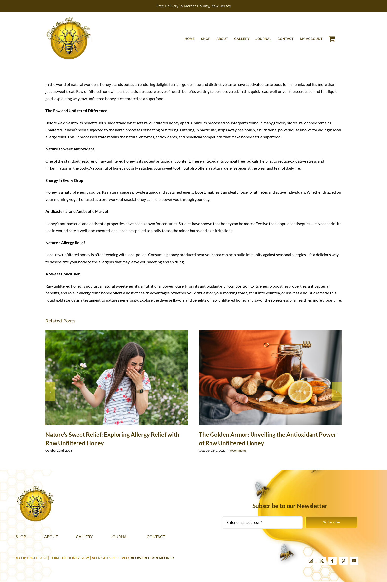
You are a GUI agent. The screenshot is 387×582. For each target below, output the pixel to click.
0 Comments (238, 450)
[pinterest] (343, 561)
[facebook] (332, 561)
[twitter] (321, 561)
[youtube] (354, 561)
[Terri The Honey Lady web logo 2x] (68, 17)
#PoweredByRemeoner (152, 558)
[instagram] (311, 561)
